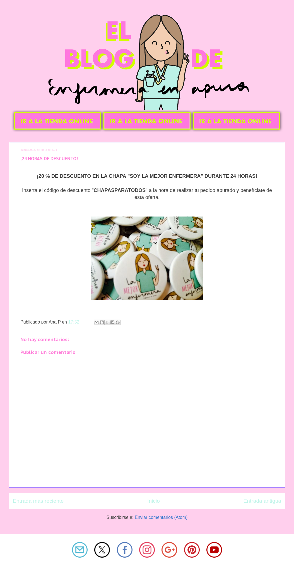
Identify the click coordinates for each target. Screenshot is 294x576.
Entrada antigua (262, 501)
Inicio (153, 501)
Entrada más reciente (38, 501)
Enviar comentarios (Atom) (161, 517)
